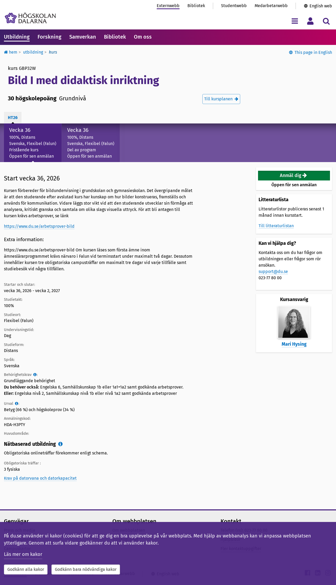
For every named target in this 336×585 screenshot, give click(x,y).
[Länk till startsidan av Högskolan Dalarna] (30, 18)
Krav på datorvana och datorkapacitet (40, 478)
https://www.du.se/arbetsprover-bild (39, 226)
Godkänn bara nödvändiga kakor (86, 569)
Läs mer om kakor (23, 554)
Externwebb (168, 5)
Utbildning (17, 37)
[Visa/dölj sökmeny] (326, 21)
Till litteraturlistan (276, 225)
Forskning (49, 37)
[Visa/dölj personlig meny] (310, 21)
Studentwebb (234, 5)
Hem (10, 52)
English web (320, 5)
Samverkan (82, 37)
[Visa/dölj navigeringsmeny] (295, 21)
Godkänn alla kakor (25, 569)
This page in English (313, 52)
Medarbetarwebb (271, 5)
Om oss (143, 37)
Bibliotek (196, 5)
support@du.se (273, 271)
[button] (294, 175)
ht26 (13, 117)
